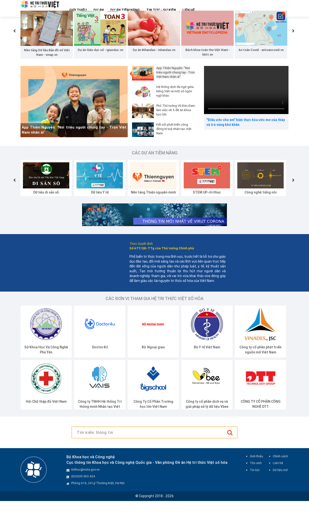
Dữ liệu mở (280, 485)
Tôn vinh (256, 478)
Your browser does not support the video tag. (246, 105)
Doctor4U (100, 362)
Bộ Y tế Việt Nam (207, 362)
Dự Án (98, 10)
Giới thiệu (78, 10)
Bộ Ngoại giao (153, 362)
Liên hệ (189, 10)
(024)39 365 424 (83, 491)
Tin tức (255, 485)
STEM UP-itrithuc (207, 207)
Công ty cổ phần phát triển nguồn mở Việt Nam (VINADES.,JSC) (260, 367)
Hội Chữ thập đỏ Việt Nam (46, 416)
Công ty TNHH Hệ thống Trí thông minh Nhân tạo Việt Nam (100, 421)
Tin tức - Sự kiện (161, 10)
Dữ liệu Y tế (100, 207)
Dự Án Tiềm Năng (125, 10)
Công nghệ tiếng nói (261, 207)
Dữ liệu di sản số (46, 207)
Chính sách (280, 471)
